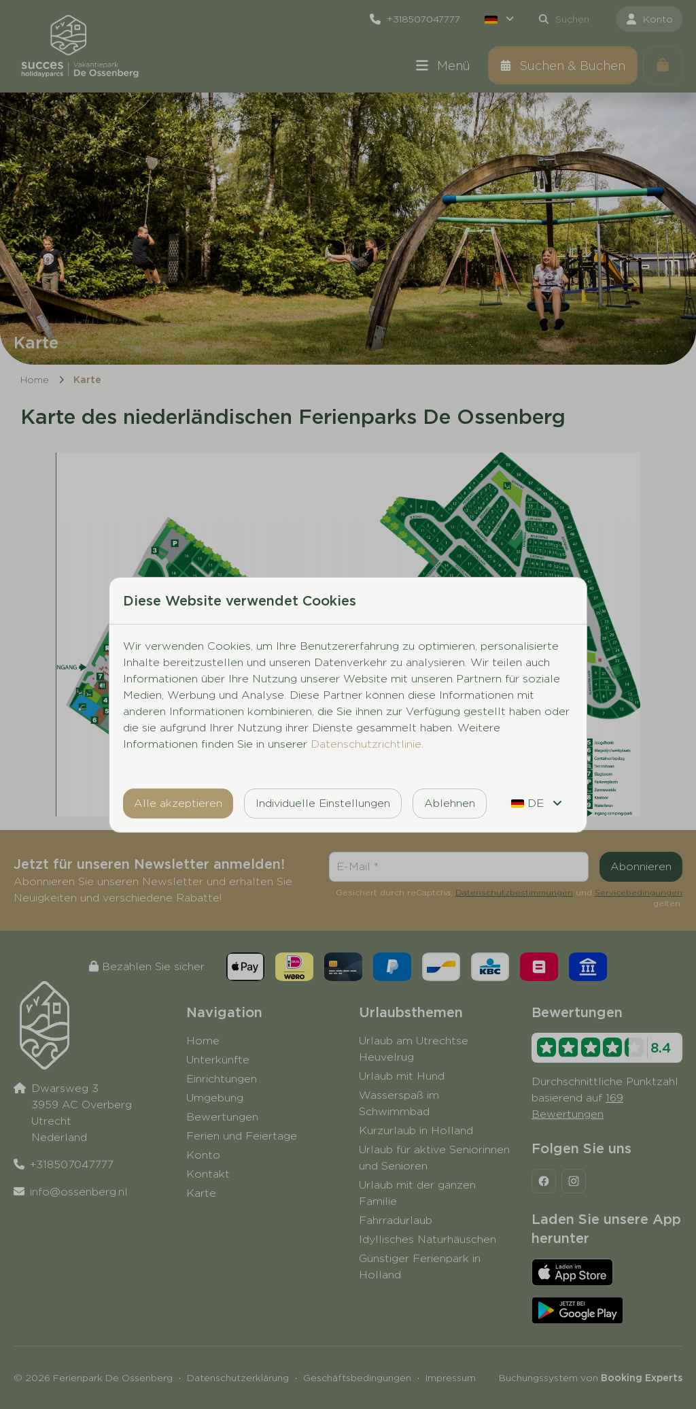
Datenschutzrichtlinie (366, 743)
